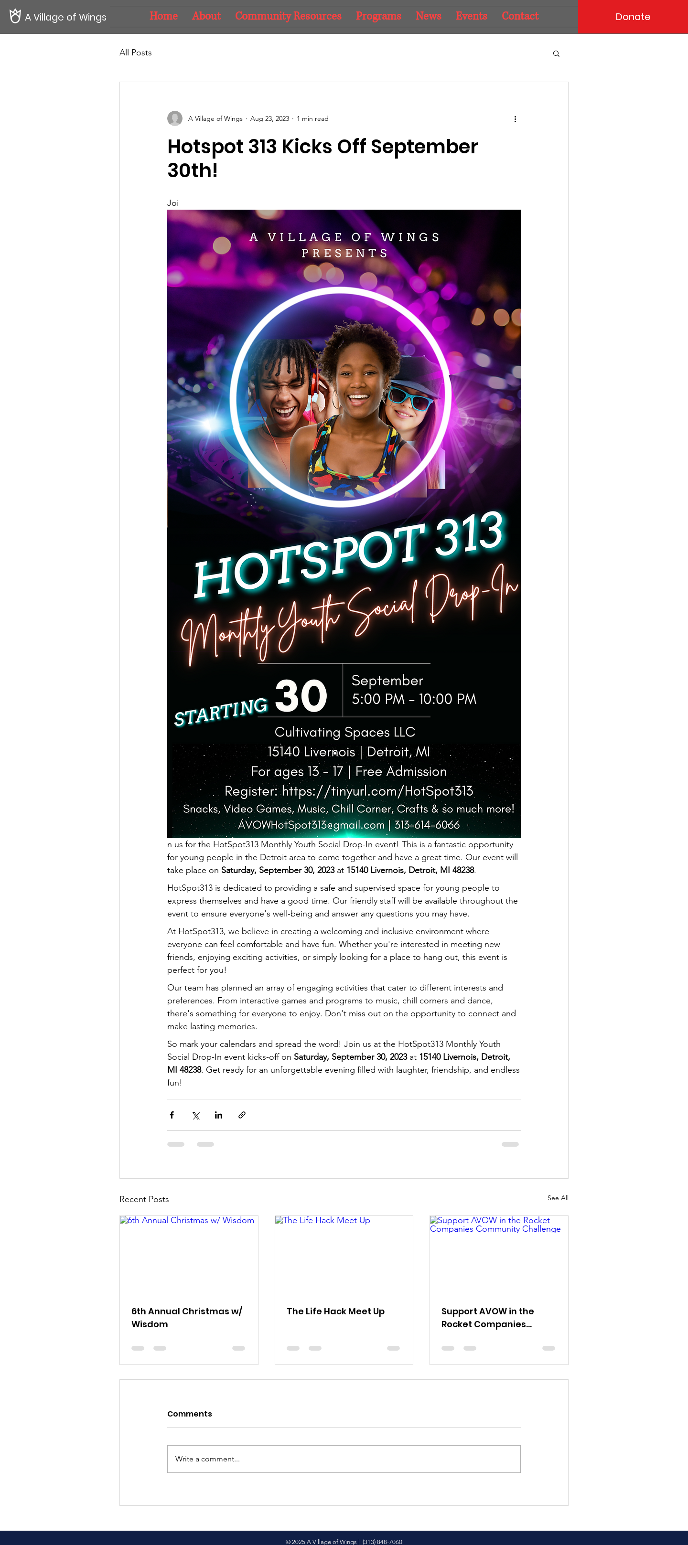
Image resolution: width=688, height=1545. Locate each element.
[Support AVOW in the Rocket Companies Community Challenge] (499, 1254)
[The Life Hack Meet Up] (344, 1254)
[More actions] (515, 118)
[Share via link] (242, 1114)
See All (558, 1197)
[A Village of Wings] (67, 17)
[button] (556, 53)
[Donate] (633, 16)
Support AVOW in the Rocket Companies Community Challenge (492, 1318)
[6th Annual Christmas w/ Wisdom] (189, 1254)
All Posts (135, 52)
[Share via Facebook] (171, 1114)
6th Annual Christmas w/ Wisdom (186, 1317)
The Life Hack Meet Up (336, 1311)
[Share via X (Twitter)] (195, 1114)
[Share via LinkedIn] (218, 1114)
